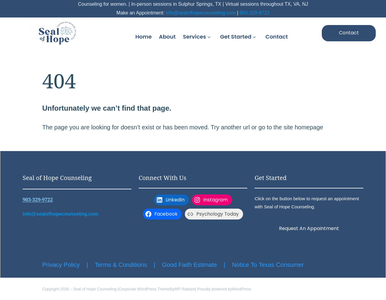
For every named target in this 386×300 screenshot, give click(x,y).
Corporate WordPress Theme (144, 289)
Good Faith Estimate (189, 264)
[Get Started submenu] (255, 36)
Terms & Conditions (121, 264)
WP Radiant (184, 289)
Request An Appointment (309, 228)
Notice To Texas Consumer (268, 264)
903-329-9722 (254, 12)
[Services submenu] (210, 36)
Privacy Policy (61, 264)
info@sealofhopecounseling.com (201, 12)
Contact (349, 32)
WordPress (241, 289)
